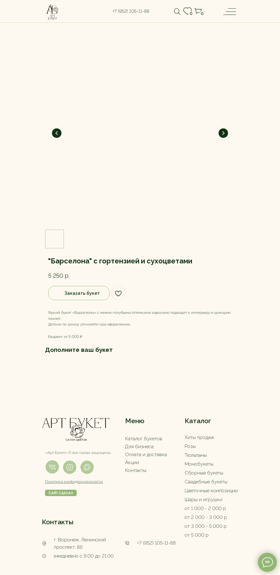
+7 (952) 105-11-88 (156, 543)
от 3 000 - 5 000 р (206, 526)
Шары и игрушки (203, 499)
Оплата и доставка (146, 454)
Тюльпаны (196, 455)
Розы (190, 446)
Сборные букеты (204, 473)
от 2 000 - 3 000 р (206, 517)
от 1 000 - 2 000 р (205, 508)
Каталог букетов (143, 439)
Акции (132, 462)
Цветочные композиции (211, 491)
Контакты (135, 470)
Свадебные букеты (206, 482)
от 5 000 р (197, 535)
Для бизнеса (139, 446)
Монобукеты (199, 464)
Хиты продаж (199, 437)
